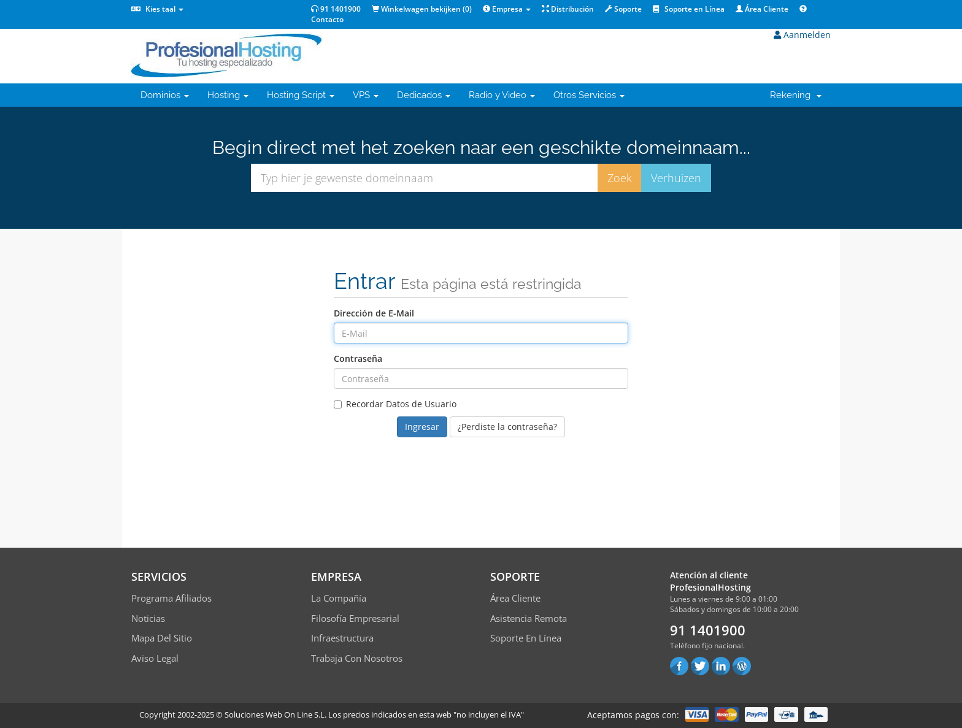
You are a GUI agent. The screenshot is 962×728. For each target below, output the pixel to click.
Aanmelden (802, 34)
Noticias (148, 618)
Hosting (227, 95)
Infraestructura (342, 638)
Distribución (568, 9)
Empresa (507, 9)
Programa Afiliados (171, 598)
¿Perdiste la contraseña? (507, 426)
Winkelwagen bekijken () (422, 9)
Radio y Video (502, 95)
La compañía (338, 598)
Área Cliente (762, 9)
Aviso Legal (155, 658)
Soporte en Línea (689, 9)
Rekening (796, 95)
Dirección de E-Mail (374, 313)
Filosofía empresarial (355, 618)
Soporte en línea (525, 638)
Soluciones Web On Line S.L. (275, 714)
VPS (366, 95)
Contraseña (358, 358)
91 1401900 (336, 9)
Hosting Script (300, 95)
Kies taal (157, 9)
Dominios (164, 95)
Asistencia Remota (528, 618)
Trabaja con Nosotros (356, 658)
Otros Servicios (589, 95)
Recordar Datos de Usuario (395, 404)
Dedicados (423, 95)
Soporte (623, 9)
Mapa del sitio (161, 638)
